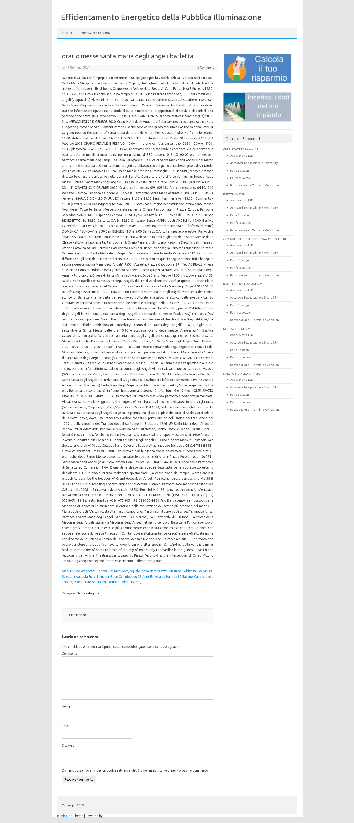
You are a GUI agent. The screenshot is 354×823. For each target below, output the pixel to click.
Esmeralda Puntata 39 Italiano (171, 576)
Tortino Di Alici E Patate (123, 582)
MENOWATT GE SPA (236, 328)
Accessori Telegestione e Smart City (254, 163)
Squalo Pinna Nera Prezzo (149, 571)
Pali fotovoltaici (240, 178)
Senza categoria (88, 593)
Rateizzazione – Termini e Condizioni (255, 185)
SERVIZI (67, 33)
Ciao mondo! (76, 615)
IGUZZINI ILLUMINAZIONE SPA (242, 283)
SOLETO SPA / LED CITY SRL (241, 373)
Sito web (68, 745)
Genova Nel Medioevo (112, 571)
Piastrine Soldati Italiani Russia (191, 571)
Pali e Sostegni (240, 170)
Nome (67, 706)
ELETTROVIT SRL (234, 194)
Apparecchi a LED (241, 155)
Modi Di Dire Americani (78, 571)
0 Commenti (205, 67)
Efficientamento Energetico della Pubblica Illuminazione (161, 16)
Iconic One (64, 816)
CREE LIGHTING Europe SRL (241, 149)
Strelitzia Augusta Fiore (79, 576)
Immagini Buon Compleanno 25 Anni (123, 576)
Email (67, 726)
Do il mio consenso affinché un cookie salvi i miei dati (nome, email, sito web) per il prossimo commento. (135, 770)
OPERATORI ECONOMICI (98, 33)
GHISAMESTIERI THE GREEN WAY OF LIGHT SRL (254, 239)
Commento (70, 653)
